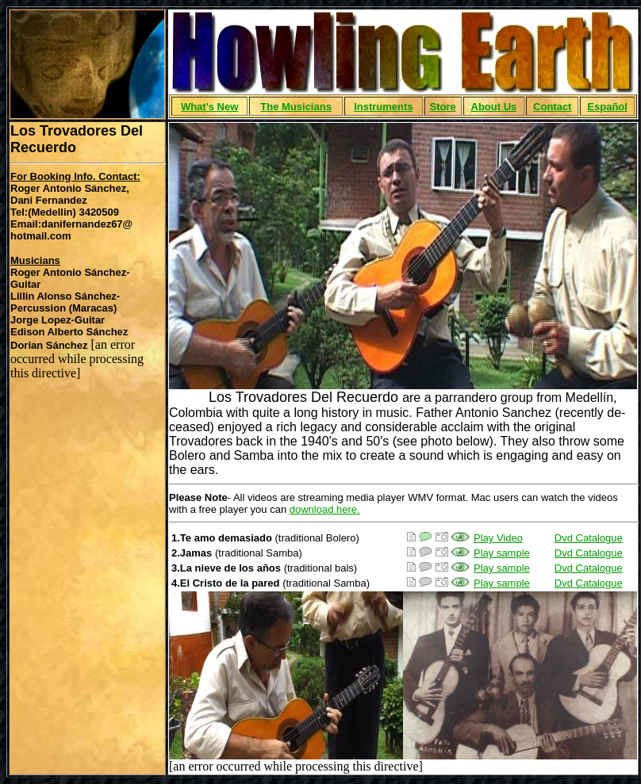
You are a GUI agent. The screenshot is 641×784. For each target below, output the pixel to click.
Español (607, 107)
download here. (325, 509)
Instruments (383, 107)
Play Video (498, 538)
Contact (552, 107)
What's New (209, 107)
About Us (494, 107)
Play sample (502, 553)
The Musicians (296, 107)
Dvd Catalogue (589, 538)
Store (442, 107)
